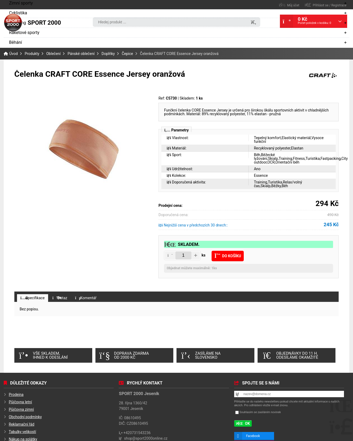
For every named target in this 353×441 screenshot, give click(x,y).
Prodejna (16, 396)
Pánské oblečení (81, 53)
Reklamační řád (21, 425)
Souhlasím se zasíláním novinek (260, 413)
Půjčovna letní (20, 403)
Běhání (15, 42)
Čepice (127, 53)
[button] (170, 255)
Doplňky (108, 53)
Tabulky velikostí (22, 433)
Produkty (32, 53)
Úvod (13, 22)
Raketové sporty (24, 32)
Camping (17, 22)
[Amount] (183, 255)
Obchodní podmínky (25, 418)
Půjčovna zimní (21, 411)
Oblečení (53, 53)
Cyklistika (18, 12)
